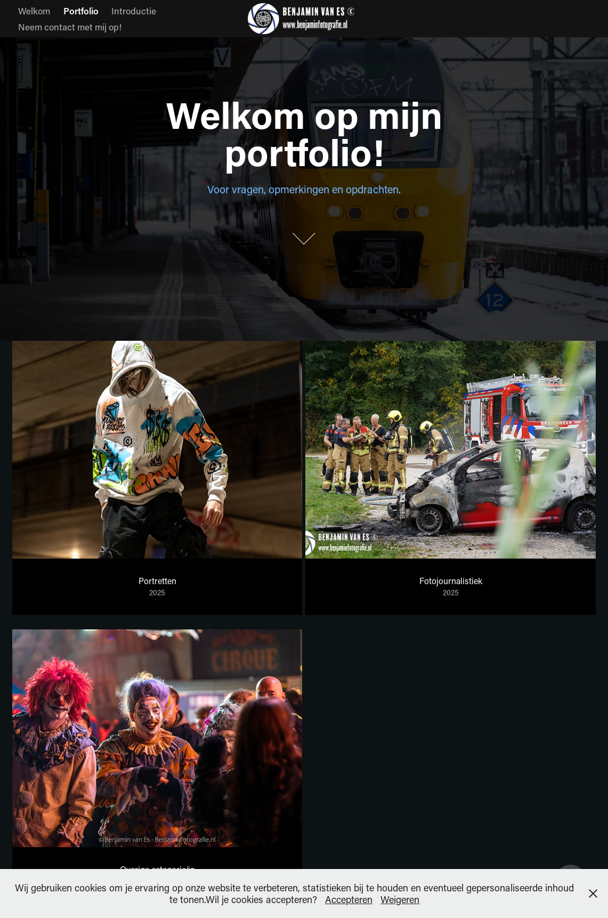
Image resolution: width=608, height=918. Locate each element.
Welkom (34, 11)
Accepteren (348, 899)
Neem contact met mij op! (69, 26)
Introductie (133, 11)
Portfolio (81, 11)
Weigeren (399, 899)
